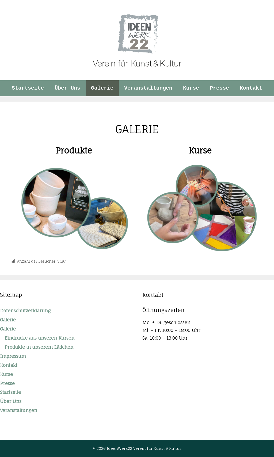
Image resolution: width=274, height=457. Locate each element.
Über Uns (67, 88)
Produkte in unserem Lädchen (39, 347)
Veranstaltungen (148, 88)
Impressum (13, 356)
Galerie (102, 88)
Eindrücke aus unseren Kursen (39, 338)
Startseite (28, 88)
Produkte (74, 150)
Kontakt (251, 88)
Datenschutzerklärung (25, 310)
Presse (219, 88)
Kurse (191, 88)
